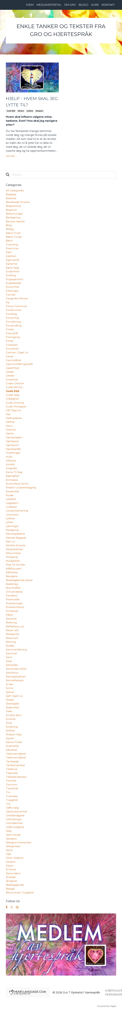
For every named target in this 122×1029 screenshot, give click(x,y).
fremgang (13, 341)
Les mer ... (11, 156)
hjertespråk (13, 456)
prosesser (12, 622)
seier (9, 673)
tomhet (11, 796)
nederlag (12, 594)
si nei (9, 697)
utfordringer (14, 835)
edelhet (11, 258)
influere (21, 112)
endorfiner (13, 274)
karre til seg (14, 479)
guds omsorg (15, 408)
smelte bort (14, 729)
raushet (11, 630)
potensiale (13, 610)
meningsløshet (15, 543)
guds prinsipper (16, 412)
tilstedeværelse (16, 792)
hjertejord (12, 448)
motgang (12, 566)
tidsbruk (12, 784)
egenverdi (12, 262)
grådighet (12, 404)
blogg (10, 230)
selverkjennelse (16, 681)
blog (9, 226)
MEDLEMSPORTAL (49, 4)
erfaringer (12, 294)
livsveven (12, 523)
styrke (10, 752)
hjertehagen (14, 444)
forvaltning (13, 325)
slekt (9, 725)
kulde (10, 503)
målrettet (12, 582)
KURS (95, 4)
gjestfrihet (13, 373)
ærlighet (11, 899)
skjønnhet (12, 721)
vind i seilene (15, 875)
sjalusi (10, 705)
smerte (11, 733)
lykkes (10, 527)
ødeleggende (15, 903)
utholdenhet (14, 839)
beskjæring (13, 219)
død (8, 254)
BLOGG (83, 4)
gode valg (12, 400)
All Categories (15, 191)
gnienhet (12, 385)
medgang (12, 539)
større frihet (14, 756)
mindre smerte (16, 555)
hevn (9, 432)
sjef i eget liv (14, 709)
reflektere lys (15, 638)
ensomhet (12, 290)
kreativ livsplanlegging (21, 495)
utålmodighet (15, 843)
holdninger (13, 460)
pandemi (12, 606)
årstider (11, 895)
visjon (10, 883)
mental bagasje (16, 547)
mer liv (10, 551)
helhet (10, 428)
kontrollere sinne (17, 491)
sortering (12, 740)
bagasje (11, 195)
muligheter (13, 570)
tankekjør (12, 776)
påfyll (9, 626)
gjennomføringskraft (19, 369)
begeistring (13, 207)
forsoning (12, 321)
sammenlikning (16, 661)
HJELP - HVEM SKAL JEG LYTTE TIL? (28, 102)
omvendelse (14, 602)
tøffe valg (12, 823)
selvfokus (12, 685)
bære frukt (13, 234)
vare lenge (13, 851)
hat (8, 420)
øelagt (10, 906)
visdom (11, 879)
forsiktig (11, 317)
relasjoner (13, 646)
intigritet (11, 476)
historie (11, 436)
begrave (11, 211)
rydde (10, 657)
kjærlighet (13, 483)
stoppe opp (14, 748)
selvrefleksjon (15, 693)
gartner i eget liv (17, 357)
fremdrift (12, 337)
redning (11, 634)
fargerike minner (17, 302)
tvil (8, 820)
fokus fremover (16, 309)
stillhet (10, 744)
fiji (8, 306)
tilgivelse (12, 788)
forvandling (14, 329)
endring (11, 278)
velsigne (11, 855)
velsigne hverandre (19, 859)
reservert (12, 649)
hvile (9, 464)
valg (9, 847)
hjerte (10, 440)
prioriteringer (14, 614)
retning (11, 653)
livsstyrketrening (17, 519)
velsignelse (13, 863)
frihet (10, 345)
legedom (12, 511)
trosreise (12, 812)
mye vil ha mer (16, 574)
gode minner (14, 392)
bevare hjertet (15, 222)
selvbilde (12, 677)
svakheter (12, 760)
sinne (9, 701)
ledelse (30, 112)
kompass (12, 487)
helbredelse (14, 424)
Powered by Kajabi (106, 1024)
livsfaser (11, 515)
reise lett (12, 642)
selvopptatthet (15, 689)
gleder (10, 381)
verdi (9, 867)
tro (8, 808)
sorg (9, 736)
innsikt (10, 472)
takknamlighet (16, 768)
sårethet (11, 764)
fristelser (12, 349)
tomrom (11, 800)
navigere (39, 112)
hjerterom (12, 452)
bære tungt (14, 238)
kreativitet (13, 499)
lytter (9, 531)
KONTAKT (108, 4)
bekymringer (14, 215)
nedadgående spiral (19, 590)
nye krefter (13, 598)
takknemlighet (16, 772)
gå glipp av (13, 416)
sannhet (11, 665)
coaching (12, 246)
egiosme (11, 266)
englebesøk (13, 286)
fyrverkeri (12, 353)
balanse (11, 199)
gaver (10, 361)
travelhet (12, 804)
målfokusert (14, 578)
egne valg (12, 270)
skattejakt (12, 717)
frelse (10, 333)
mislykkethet (14, 559)
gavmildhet (13, 365)
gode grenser (15, 389)
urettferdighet (15, 831)
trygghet (12, 816)
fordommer (14, 313)
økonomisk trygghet (20, 910)
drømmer (12, 250)
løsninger (12, 535)
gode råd (11, 112)
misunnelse (13, 563)
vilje (9, 871)
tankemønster (15, 780)
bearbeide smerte (18, 203)
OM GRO (70, 4)
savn (9, 669)
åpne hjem (13, 891)
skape (10, 713)
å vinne (11, 887)
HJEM (30, 4)
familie (11, 298)
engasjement (15, 282)
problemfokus (15, 618)
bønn (9, 242)
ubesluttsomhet (16, 827)
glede (10, 377)
